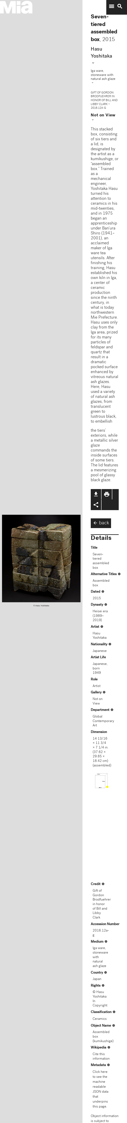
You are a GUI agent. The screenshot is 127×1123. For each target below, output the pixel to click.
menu (111, 6)
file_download (96, 494)
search (120, 6)
